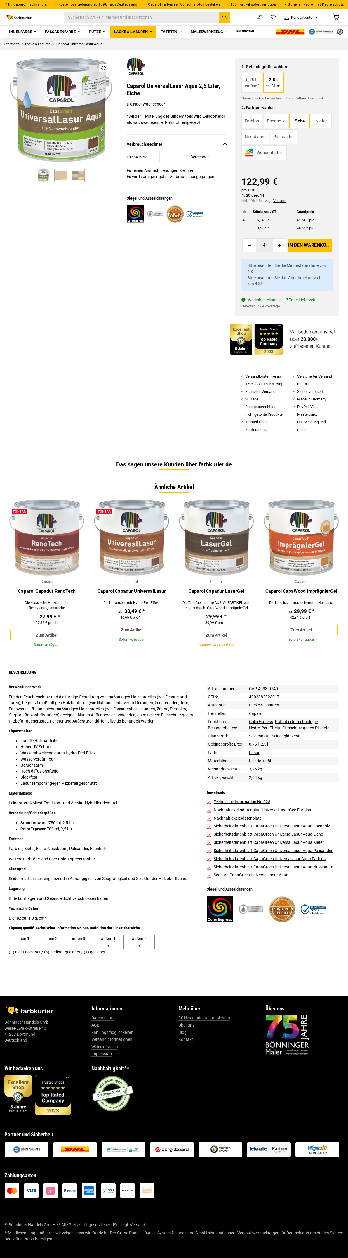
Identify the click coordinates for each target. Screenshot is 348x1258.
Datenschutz (102, 1034)
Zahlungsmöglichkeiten (112, 1048)
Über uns (186, 1041)
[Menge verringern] (249, 252)
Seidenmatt (259, 752)
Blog (182, 1048)
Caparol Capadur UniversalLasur (132, 599)
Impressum (101, 1070)
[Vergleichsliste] (253, 21)
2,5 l (264, 760)
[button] (297, 21)
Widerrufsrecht (104, 1063)
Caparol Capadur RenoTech (47, 599)
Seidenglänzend (286, 752)
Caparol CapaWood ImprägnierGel (301, 599)
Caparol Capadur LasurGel (216, 599)
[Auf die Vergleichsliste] (92, 76)
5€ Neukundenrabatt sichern (204, 1034)
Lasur (254, 769)
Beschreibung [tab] (22, 688)
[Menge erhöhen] (279, 252)
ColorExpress (261, 738)
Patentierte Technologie (296, 738)
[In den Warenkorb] (310, 252)
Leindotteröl (260, 777)
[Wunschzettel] (267, 21)
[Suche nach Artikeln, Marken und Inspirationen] (153, 20)
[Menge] (264, 252)
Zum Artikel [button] (47, 644)
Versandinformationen (111, 1055)
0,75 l (254, 760)
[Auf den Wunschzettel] (103, 75)
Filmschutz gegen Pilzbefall (306, 744)
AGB (95, 1041)
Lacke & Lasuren (264, 721)
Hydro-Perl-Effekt (264, 744)
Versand (279, 208)
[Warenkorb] (335, 20)
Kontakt (185, 1055)
